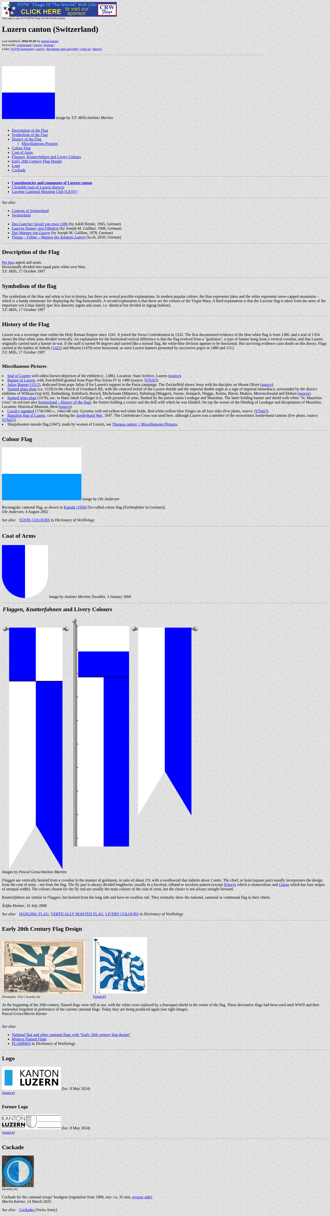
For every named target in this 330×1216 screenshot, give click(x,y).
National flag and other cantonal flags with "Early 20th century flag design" (71, 1035)
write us (85, 49)
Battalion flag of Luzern (26, 415)
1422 (57, 348)
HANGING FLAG (34, 914)
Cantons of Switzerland (30, 211)
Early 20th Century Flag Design (37, 161)
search (40, 49)
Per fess (8, 262)
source (174, 376)
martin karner (49, 41)
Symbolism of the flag (29, 286)
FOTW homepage (22, 49)
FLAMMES (21, 1043)
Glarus (284, 884)
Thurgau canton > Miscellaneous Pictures (144, 424)
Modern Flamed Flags (29, 1039)
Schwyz (230, 884)
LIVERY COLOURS (122, 914)
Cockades (26, 1210)
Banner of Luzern (21, 380)
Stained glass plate (22, 389)
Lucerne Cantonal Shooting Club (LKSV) (44, 192)
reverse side (141, 1197)
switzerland (24, 45)
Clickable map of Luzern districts (38, 187)
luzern (37, 45)
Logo (16, 166)
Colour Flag (21, 148)
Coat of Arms (22, 152)
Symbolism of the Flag (30, 135)
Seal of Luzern (18, 376)
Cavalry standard (20, 411)
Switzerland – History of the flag (63, 402)
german (48, 45)
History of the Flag (26, 139)
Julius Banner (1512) (23, 384)
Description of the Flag (30, 130)
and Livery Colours (46, 157)
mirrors (97, 49)
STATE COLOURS (34, 520)
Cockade (18, 170)
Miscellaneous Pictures (40, 144)
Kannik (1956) (75, 507)
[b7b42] (150, 380)
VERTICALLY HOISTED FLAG (77, 914)
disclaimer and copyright (62, 49)
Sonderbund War (89, 415)
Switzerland (21, 215)
